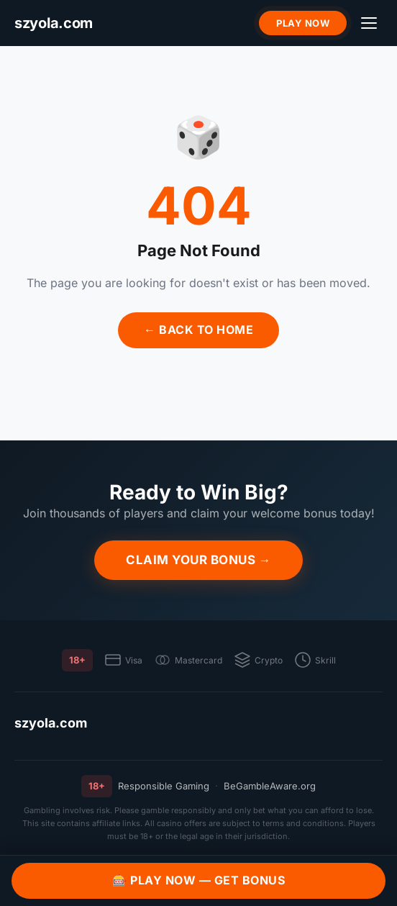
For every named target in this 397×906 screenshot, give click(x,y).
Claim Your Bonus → (198, 560)
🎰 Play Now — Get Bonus (198, 880)
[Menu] (369, 23)
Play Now (302, 23)
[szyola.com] (53, 23)
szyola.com (50, 722)
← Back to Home (198, 329)
